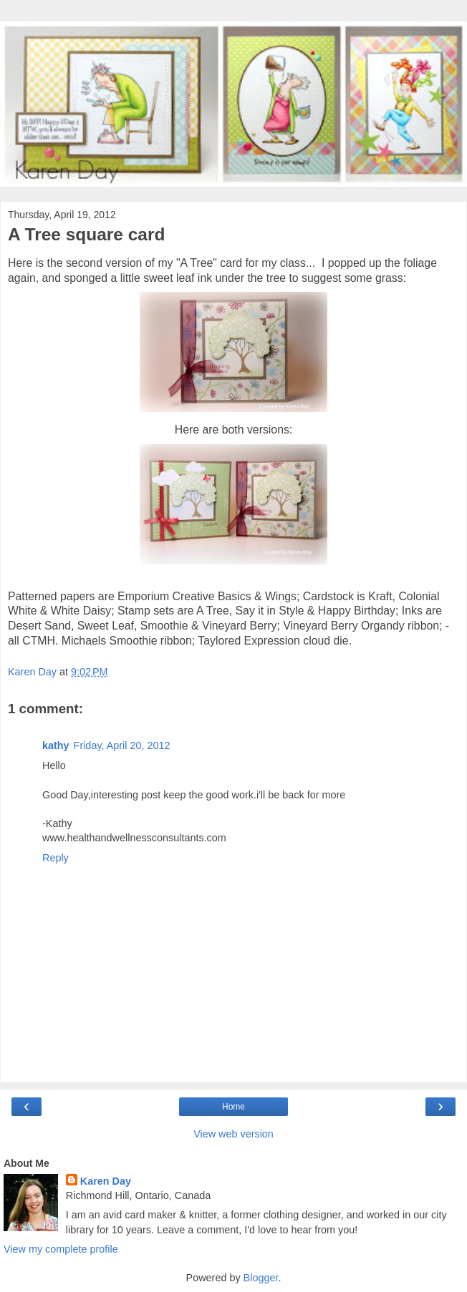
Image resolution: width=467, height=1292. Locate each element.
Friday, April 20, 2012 (122, 745)
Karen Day (105, 1181)
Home (233, 1107)
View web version (233, 1134)
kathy (55, 745)
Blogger (261, 1277)
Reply (55, 857)
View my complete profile (61, 1249)
